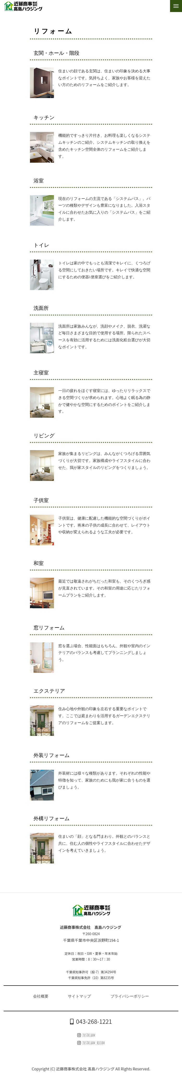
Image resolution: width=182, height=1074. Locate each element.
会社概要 (40, 996)
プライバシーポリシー (130, 996)
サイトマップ (79, 996)
